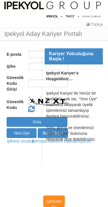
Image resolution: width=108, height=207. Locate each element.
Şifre (11, 66)
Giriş (37, 122)
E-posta (14, 54)
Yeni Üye (22, 133)
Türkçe (94, 24)
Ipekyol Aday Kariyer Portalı (43, 33)
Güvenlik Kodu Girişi (15, 83)
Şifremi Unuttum (19, 141)
